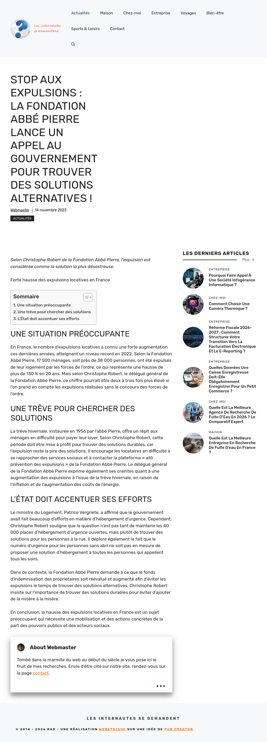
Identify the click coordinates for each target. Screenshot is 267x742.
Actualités (80, 13)
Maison (106, 13)
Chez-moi (132, 13)
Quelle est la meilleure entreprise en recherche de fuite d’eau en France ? (232, 445)
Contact (117, 28)
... (161, 682)
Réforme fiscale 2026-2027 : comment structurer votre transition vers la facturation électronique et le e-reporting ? (232, 339)
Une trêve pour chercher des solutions (54, 312)
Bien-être (215, 13)
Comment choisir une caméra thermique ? (229, 306)
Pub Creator (178, 729)
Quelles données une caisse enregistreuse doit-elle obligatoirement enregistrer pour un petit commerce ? (232, 379)
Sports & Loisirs (85, 28)
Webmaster (19, 210)
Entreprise (160, 13)
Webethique (112, 729)
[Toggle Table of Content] (85, 297)
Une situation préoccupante (44, 305)
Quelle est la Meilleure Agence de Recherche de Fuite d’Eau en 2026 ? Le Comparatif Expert (232, 414)
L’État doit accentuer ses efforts (48, 318)
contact (41, 673)
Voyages (188, 13)
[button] (73, 44)
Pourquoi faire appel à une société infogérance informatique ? (232, 280)
